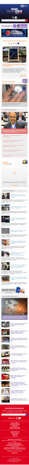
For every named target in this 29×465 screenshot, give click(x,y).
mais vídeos (14, 185)
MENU (24, 6)
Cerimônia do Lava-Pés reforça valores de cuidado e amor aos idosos (14, 155)
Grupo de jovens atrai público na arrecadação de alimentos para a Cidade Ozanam (13, 141)
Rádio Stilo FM (14, 431)
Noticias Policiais (14, 424)
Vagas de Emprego (14, 428)
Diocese (14, 434)
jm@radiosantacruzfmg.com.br (17, 447)
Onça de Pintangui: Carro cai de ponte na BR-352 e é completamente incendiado (14, 317)
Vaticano (14, 435)
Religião (14, 425)
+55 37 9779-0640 (17, 450)
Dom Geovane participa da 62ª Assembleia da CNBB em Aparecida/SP (14, 131)
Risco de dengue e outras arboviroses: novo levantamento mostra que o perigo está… (11, 104)
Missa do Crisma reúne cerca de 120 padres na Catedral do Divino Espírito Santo (13, 151)
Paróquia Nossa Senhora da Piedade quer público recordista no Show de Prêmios (13, 146)
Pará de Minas (14, 423)
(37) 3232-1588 (17, 443)
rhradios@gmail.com (21, 449)
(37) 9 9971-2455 (14, 446)
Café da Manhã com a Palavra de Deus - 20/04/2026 (14, 182)
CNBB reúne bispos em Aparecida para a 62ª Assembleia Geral (12, 136)
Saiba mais (14, 452)
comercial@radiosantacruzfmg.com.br (14, 445)
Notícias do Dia (14, 427)
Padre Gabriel (14, 433)
